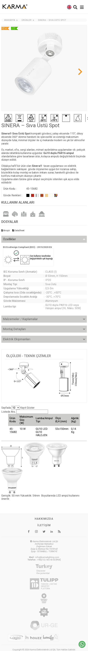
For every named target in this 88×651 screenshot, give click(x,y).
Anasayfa (9, 20)
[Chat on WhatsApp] (82, 647)
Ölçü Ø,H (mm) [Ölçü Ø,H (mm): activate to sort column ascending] (61, 420)
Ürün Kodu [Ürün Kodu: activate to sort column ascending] (12, 420)
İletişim (44, 525)
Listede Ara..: (24, 411)
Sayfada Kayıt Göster (18, 407)
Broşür (5, 230)
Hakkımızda (44, 518)
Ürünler (27, 20)
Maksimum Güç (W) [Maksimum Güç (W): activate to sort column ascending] (26, 420)
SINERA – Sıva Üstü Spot (52, 20)
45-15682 (13, 430)
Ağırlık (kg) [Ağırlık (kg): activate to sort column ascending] (75, 420)
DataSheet (18, 230)
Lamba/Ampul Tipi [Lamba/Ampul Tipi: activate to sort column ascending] (44, 420)
